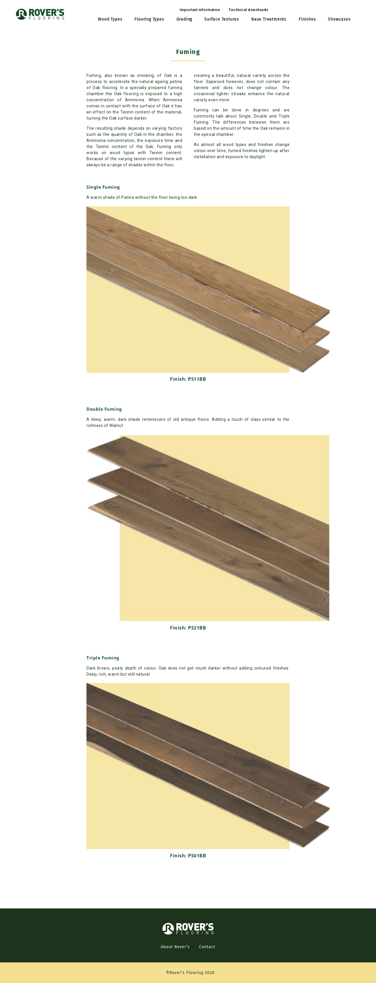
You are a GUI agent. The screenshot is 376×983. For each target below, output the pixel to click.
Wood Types (110, 19)
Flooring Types (149, 19)
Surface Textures (221, 19)
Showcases (339, 19)
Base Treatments (268, 19)
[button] (200, 9)
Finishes (307, 19)
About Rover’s (175, 946)
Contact (207, 946)
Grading (184, 19)
